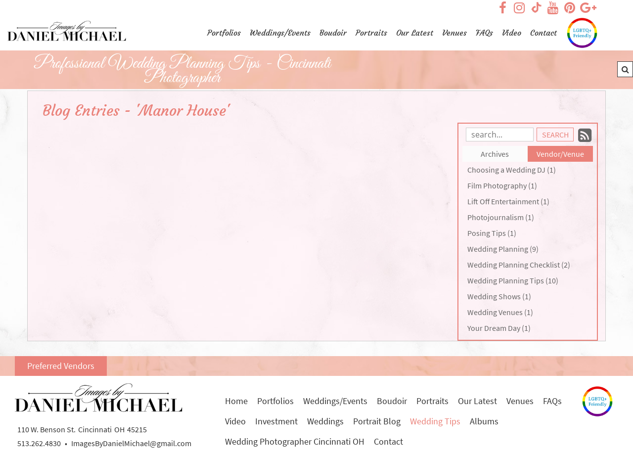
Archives (495, 154)
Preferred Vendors (60, 365)
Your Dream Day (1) (499, 328)
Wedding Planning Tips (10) (512, 280)
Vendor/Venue (560, 154)
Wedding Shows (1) (499, 296)
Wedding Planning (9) (503, 249)
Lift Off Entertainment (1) (508, 201)
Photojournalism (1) (500, 217)
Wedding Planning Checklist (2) (518, 265)
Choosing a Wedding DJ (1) (511, 170)
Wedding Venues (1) (500, 312)
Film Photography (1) (502, 185)
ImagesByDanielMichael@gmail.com (131, 443)
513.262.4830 (39, 443)
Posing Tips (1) (491, 233)
